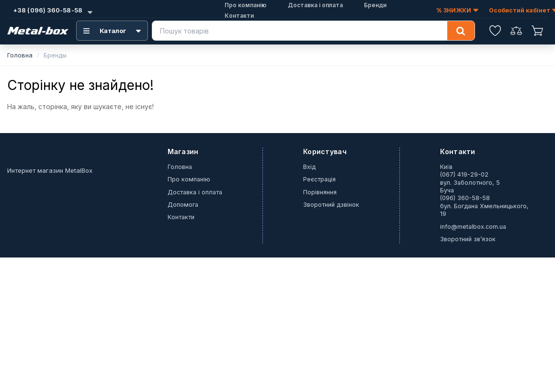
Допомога (183, 204)
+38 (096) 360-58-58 (47, 10)
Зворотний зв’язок (468, 239)
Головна (20, 55)
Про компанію (189, 179)
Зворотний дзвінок (331, 204)
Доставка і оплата (195, 192)
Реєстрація (319, 179)
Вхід (309, 166)
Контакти (239, 15)
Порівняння (320, 192)
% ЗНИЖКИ (457, 10)
